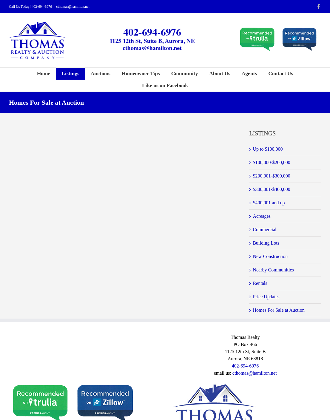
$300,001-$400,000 (271, 189)
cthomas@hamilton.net (72, 6)
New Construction (270, 256)
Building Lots (266, 242)
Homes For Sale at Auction (278, 310)
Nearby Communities (273, 269)
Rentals (260, 283)
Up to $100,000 (268, 149)
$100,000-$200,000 (271, 162)
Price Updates (266, 296)
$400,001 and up (269, 202)
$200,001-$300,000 (271, 175)
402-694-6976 (42, 6)
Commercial (264, 229)
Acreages (262, 216)
